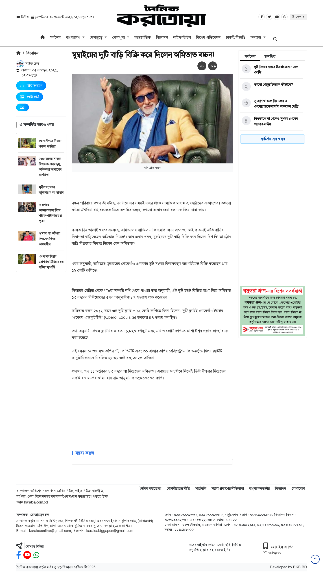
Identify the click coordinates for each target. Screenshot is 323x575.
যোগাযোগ (298, 488)
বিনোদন (162, 37)
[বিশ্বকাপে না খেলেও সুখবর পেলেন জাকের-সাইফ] (271, 121)
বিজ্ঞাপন (280, 488)
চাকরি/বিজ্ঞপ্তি (235, 37)
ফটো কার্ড (29, 97)
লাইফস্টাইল (182, 37)
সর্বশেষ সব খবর (272, 139)
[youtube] (27, 555)
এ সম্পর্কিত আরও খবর (37, 124)
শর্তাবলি (200, 488)
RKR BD (300, 567)
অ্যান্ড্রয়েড (272, 552)
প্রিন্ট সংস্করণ (31, 85)
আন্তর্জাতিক (142, 37)
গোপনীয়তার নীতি (178, 488)
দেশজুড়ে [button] (97, 37)
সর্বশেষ (55, 37)
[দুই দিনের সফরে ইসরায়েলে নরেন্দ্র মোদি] (271, 69)
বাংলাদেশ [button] (73, 37)
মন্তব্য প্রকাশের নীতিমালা (228, 488)
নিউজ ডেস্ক (27, 63)
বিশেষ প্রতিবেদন (208, 37)
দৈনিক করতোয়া (150, 488)
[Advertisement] (41, 339)
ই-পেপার (298, 17)
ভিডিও (23, 17)
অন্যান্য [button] (256, 37)
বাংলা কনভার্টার (259, 488)
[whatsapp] (36, 555)
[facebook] (18, 555)
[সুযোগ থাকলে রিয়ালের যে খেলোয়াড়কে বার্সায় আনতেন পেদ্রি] (271, 103)
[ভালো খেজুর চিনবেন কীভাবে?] (271, 86)
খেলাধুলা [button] (119, 37)
